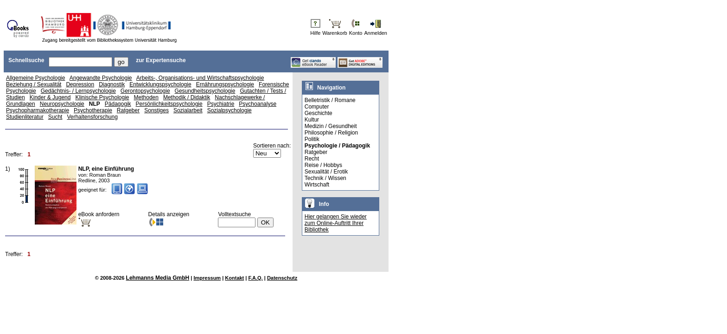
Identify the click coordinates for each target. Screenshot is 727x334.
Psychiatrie (221, 104)
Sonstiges (156, 110)
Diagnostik (112, 84)
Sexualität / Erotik (326, 171)
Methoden (146, 97)
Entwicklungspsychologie (160, 84)
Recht (312, 158)
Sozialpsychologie (229, 110)
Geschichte (318, 113)
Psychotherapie (93, 110)
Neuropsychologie (62, 104)
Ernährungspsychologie (225, 84)
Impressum (207, 278)
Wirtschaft (317, 184)
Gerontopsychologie (145, 91)
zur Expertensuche (160, 60)
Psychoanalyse (257, 104)
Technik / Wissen (325, 178)
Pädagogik (118, 104)
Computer (317, 106)
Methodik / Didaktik (186, 97)
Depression (80, 84)
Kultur (312, 119)
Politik (312, 139)
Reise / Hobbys (323, 165)
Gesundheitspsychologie (205, 91)
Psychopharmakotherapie (37, 110)
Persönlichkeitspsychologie (169, 104)
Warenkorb (334, 33)
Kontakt (234, 278)
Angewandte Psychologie (101, 78)
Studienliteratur (25, 117)
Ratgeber (128, 110)
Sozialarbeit (188, 110)
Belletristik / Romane (330, 100)
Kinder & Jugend (50, 97)
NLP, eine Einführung (106, 169)
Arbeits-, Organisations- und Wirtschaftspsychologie (200, 78)
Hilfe (315, 33)
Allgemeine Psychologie (35, 78)
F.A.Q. (256, 278)
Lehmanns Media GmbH (158, 278)
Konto (356, 33)
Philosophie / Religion (331, 132)
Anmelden (375, 33)
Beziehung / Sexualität (33, 84)
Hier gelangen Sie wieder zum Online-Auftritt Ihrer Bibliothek (336, 223)
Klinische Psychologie (102, 97)
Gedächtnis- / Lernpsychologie (78, 91)
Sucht (55, 117)
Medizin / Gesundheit (331, 126)
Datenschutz (282, 278)
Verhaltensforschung (92, 117)
